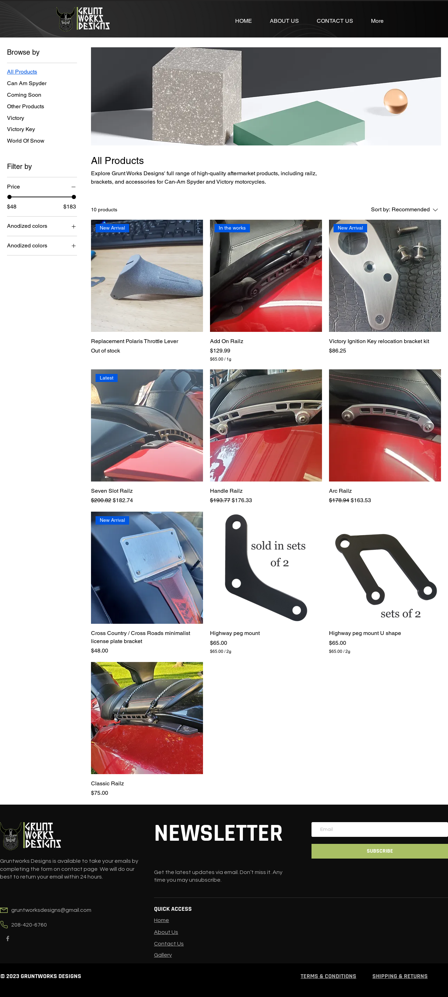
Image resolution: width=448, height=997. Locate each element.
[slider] (9, 197)
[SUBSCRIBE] (380, 851)
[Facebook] (7, 938)
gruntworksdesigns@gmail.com (51, 910)
